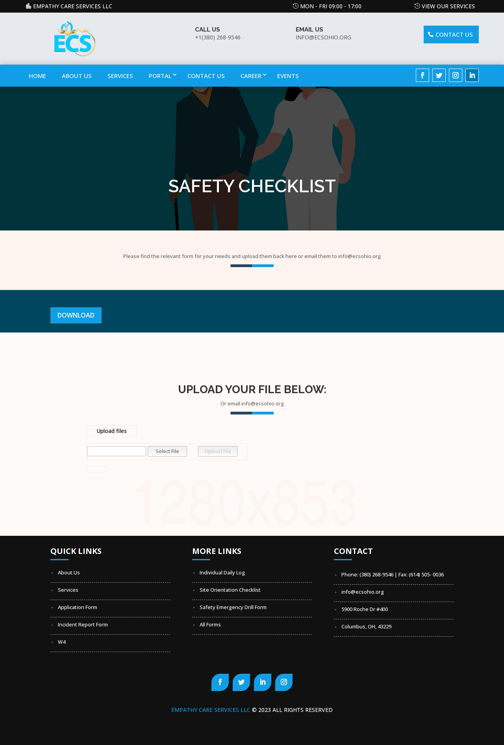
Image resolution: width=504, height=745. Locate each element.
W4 (61, 641)
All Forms (210, 624)
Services (120, 76)
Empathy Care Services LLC (72, 6)
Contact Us (206, 76)
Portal (160, 76)
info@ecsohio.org (362, 591)
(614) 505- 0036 (426, 574)
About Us (77, 76)
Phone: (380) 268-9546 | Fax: (375, 574)
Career (251, 76)
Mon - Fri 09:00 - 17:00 (330, 6)
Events (288, 76)
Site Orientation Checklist (230, 589)
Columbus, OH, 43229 (366, 626)
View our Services (448, 6)
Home (37, 76)
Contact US (454, 34)
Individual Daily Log (222, 572)
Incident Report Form (83, 624)
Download (75, 315)
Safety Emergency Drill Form (233, 607)
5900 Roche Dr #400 (364, 609)
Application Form (77, 607)
